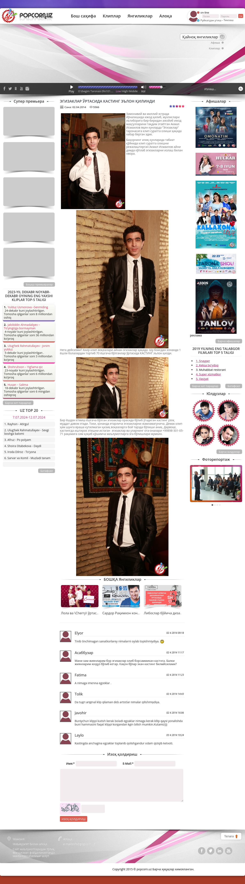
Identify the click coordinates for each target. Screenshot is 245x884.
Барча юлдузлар (229, 452)
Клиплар (112, 16)
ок (240, 16)
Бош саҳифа (83, 16)
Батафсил (234, 386)
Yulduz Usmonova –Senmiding (28, 307)
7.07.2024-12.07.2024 (29, 417)
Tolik (79, 694)
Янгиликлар (139, 16)
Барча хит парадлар (205, 386)
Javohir (81, 712)
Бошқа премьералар (39, 284)
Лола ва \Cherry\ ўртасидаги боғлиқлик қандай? (99, 613)
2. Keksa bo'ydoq (207, 365)
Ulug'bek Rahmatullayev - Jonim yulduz (27, 347)
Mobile (133, 91)
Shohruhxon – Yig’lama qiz (25, 367)
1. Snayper (203, 361)
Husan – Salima (18, 385)
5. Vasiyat (202, 379)
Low (118, 91)
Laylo (79, 735)
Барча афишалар (229, 341)
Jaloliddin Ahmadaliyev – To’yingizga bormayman (22, 326)
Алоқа (165, 16)
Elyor (79, 632)
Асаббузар (84, 652)
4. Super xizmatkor (208, 374)
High (125, 91)
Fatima (80, 674)
